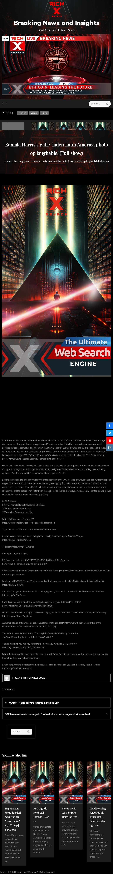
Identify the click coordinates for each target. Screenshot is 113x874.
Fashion (22, 113)
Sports (34, 113)
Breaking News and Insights (56, 23)
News (44, 113)
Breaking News (8, 689)
